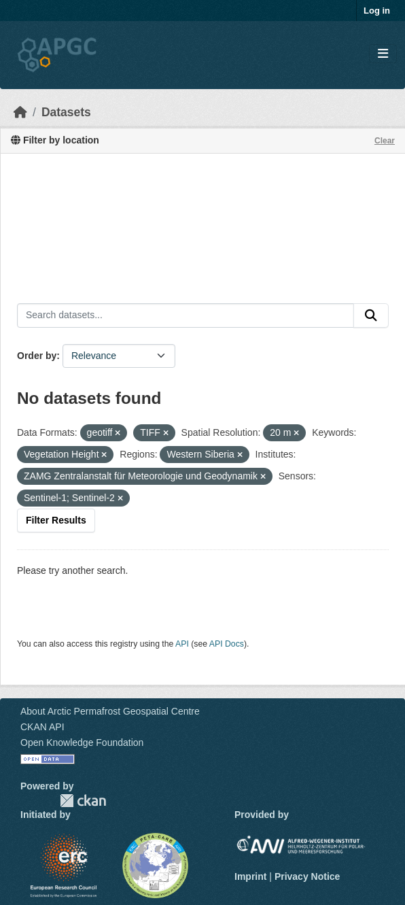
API (182, 644)
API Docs (226, 644)
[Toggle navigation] (383, 54)
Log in (377, 10)
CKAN (83, 800)
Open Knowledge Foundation (81, 742)
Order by (36, 355)
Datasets (66, 112)
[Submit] (371, 315)
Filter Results (56, 520)
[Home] (20, 112)
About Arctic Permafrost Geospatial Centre (110, 711)
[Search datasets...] (185, 315)
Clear (384, 141)
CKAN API (42, 726)
